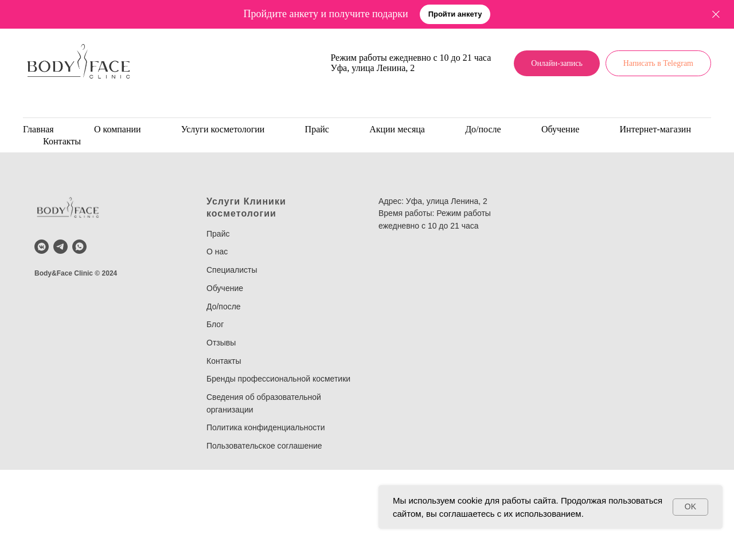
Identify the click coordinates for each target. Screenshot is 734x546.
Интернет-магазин (655, 129)
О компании (117, 129)
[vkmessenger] (41, 246)
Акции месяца (397, 129)
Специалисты (231, 269)
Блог (215, 324)
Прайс (317, 129)
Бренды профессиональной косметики (278, 378)
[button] (455, 15)
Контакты (62, 141)
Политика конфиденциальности (265, 427)
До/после (483, 129)
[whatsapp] (79, 246)
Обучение (560, 129)
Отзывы (221, 342)
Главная (38, 129)
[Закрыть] (716, 14)
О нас (217, 251)
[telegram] (60, 246)
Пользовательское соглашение (264, 445)
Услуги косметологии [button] (223, 129)
